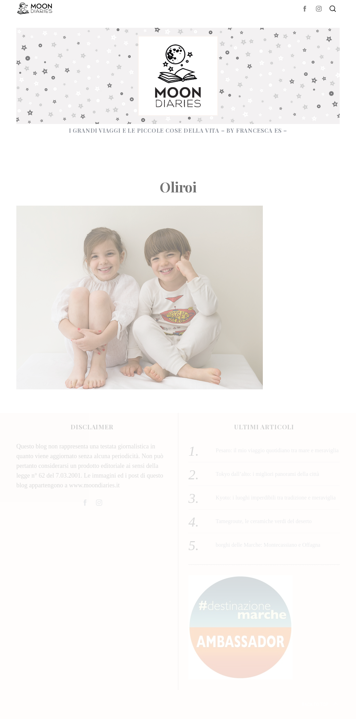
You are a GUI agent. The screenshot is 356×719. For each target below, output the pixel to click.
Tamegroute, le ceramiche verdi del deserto (264, 521)
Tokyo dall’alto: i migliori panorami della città (267, 474)
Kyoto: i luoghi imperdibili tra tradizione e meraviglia (275, 498)
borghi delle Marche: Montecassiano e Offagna (268, 545)
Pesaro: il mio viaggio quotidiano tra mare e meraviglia (277, 450)
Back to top (321, 704)
